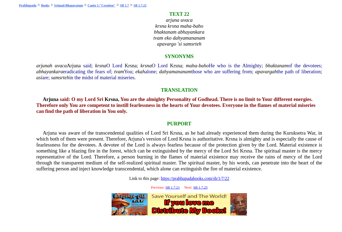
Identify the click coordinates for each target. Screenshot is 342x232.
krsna (100, 65)
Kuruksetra (294, 133)
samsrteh (60, 77)
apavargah (266, 71)
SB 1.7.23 (200, 187)
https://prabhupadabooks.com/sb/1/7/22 (195, 178)
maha (191, 65)
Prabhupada (27, 5)
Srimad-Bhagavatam (68, 5)
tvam (119, 71)
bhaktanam (276, 65)
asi (39, 77)
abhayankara (49, 71)
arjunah (44, 65)
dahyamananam (175, 71)
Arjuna (74, 65)
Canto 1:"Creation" (102, 5)
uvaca (61, 65)
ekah (140, 71)
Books (45, 5)
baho (204, 65)
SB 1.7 (124, 5)
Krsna (131, 65)
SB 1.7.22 (139, 5)
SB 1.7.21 (172, 187)
